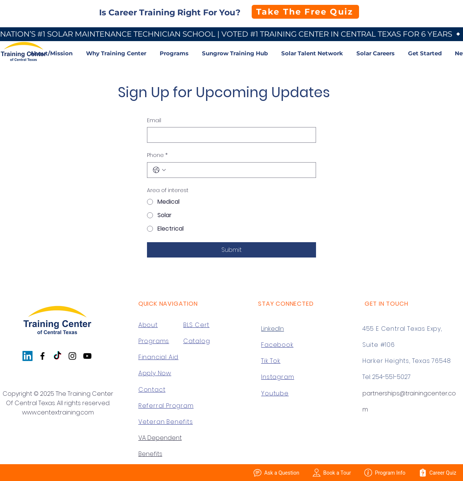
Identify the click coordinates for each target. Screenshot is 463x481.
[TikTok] (57, 356)
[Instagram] (72, 356)
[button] (117, 53)
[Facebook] (42, 356)
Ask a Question (276, 473)
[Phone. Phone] (239, 170)
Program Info (384, 473)
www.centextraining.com (58, 412)
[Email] (229, 134)
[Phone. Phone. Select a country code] (159, 170)
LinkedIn (272, 328)
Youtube (275, 393)
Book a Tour (332, 473)
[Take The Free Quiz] (305, 12)
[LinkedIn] (27, 356)
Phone (157, 155)
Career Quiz (437, 473)
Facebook (277, 344)
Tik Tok (270, 361)
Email (154, 120)
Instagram (277, 377)
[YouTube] (87, 356)
